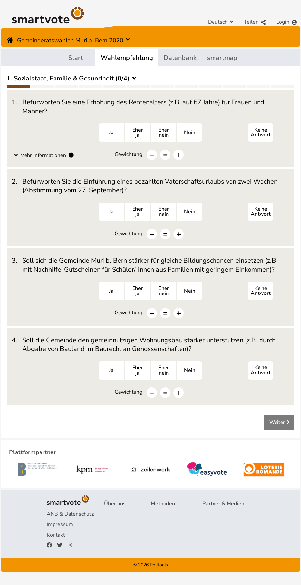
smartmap (222, 57)
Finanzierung (119, 537)
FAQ (109, 527)
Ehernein (163, 133)
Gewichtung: (129, 154)
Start (75, 57)
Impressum (60, 527)
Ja (111, 133)
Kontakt (56, 537)
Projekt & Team (122, 517)
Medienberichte (220, 527)
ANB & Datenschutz (70, 517)
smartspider (165, 537)
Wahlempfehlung (127, 57)
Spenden (114, 548)
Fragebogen (165, 517)
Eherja (137, 133)
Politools (159, 568)
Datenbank (180, 57)
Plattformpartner (222, 517)
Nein (189, 133)
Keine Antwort (260, 133)
